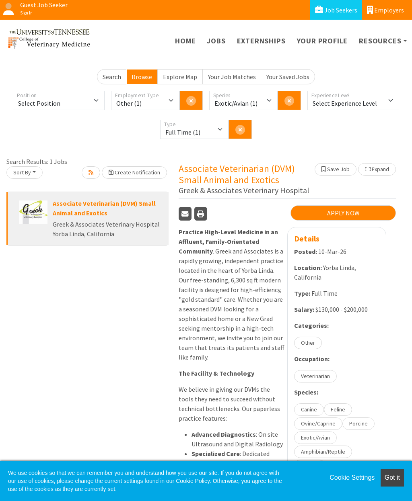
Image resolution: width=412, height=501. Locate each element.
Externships (261, 40)
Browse (142, 77)
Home (185, 40)
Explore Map (180, 77)
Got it (392, 477)
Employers (385, 10)
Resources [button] (380, 40)
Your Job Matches (232, 77)
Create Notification (134, 172)
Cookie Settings (352, 477)
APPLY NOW (343, 213)
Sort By (22, 172)
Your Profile (322, 40)
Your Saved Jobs (287, 77)
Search (112, 77)
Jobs (216, 40)
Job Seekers (336, 10)
